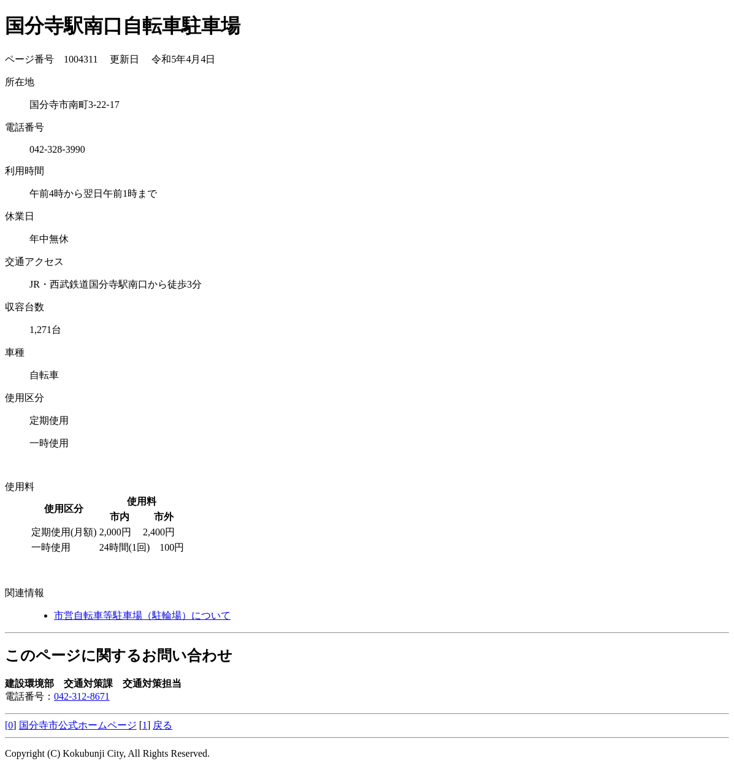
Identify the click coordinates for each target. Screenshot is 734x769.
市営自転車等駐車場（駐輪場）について (142, 615)
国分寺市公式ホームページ (78, 725)
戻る (162, 725)
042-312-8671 (82, 696)
